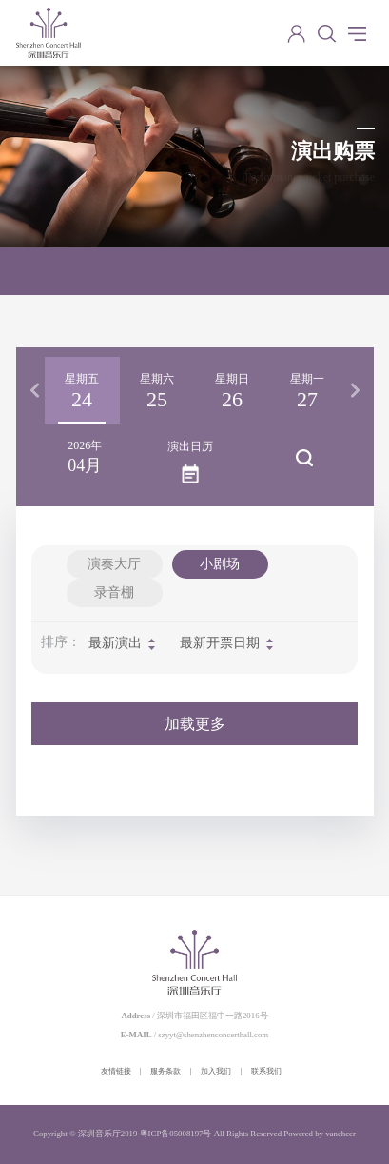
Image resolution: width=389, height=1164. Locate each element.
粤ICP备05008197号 (176, 1133)
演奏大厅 (114, 564)
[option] (82, 390)
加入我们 (216, 1071)
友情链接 (116, 1071)
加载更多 (195, 724)
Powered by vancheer (319, 1133)
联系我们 (266, 1071)
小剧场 (220, 564)
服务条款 (165, 1071)
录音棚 (114, 592)
